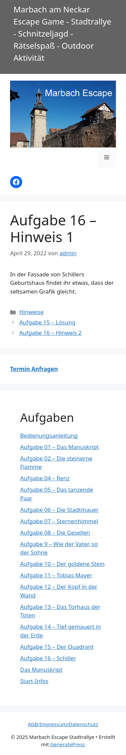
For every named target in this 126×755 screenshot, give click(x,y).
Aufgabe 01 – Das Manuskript (59, 447)
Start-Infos (34, 681)
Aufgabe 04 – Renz (45, 478)
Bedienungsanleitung (49, 435)
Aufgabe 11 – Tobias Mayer (56, 575)
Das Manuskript (41, 669)
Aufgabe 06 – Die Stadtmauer (59, 510)
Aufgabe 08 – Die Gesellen (55, 532)
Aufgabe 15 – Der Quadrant (57, 647)
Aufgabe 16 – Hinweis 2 (50, 333)
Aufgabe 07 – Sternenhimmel (59, 521)
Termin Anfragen (34, 369)
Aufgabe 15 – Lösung (47, 322)
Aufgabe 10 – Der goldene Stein (62, 564)
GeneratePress (67, 744)
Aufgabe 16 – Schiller (48, 658)
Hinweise (31, 312)
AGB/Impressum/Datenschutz (63, 724)
